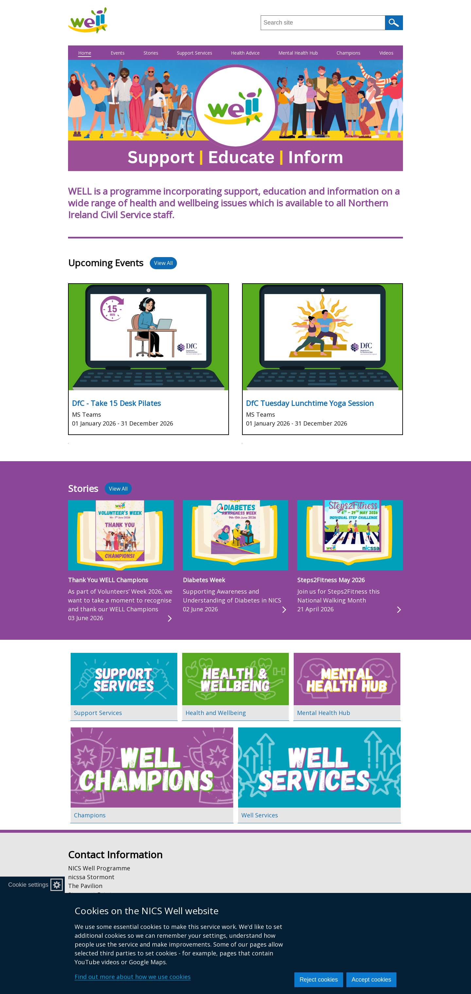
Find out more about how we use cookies (133, 977)
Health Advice (245, 53)
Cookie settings (28, 884)
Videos (386, 53)
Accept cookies (371, 979)
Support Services (194, 53)
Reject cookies (319, 979)
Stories (151, 53)
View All (163, 263)
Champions (348, 53)
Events (118, 53)
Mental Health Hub (298, 53)
